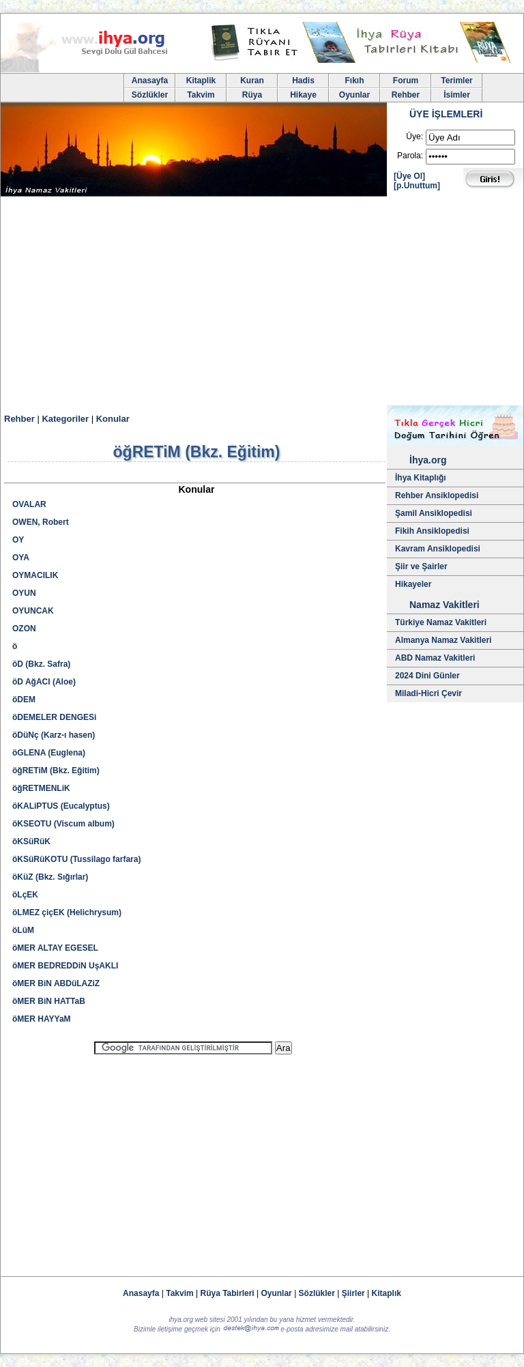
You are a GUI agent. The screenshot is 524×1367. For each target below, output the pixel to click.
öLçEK (25, 895)
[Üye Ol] (409, 176)
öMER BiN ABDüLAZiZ (56, 983)
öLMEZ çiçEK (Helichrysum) (66, 912)
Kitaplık (386, 1293)
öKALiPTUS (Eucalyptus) (61, 806)
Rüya (252, 95)
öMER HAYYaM (41, 1019)
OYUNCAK (33, 611)
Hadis (303, 80)
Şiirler (353, 1293)
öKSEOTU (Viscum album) (63, 824)
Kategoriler (65, 419)
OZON (24, 628)
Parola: (410, 155)
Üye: (414, 136)
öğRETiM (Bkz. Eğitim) (56, 770)
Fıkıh (354, 80)
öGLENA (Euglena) (48, 753)
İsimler (456, 95)
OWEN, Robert (40, 522)
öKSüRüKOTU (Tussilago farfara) (76, 859)
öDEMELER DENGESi (54, 717)
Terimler (456, 80)
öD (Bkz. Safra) (41, 664)
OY (18, 540)
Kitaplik (201, 80)
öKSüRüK (31, 841)
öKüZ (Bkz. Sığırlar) (50, 877)
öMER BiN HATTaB (48, 1001)
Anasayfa (150, 80)
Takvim (200, 95)
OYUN (24, 593)
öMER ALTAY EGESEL (55, 948)
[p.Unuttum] (417, 185)
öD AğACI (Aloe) (44, 682)
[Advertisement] (262, 303)
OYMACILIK (35, 575)
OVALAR (29, 504)
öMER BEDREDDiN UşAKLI (65, 965)
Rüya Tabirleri (227, 1293)
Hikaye (303, 95)
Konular (113, 419)
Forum (405, 80)
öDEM (23, 699)
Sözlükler (150, 95)
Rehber (406, 95)
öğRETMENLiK (41, 788)
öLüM (23, 930)
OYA (20, 557)
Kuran (252, 80)
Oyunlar (354, 95)
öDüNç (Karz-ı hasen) (53, 735)
